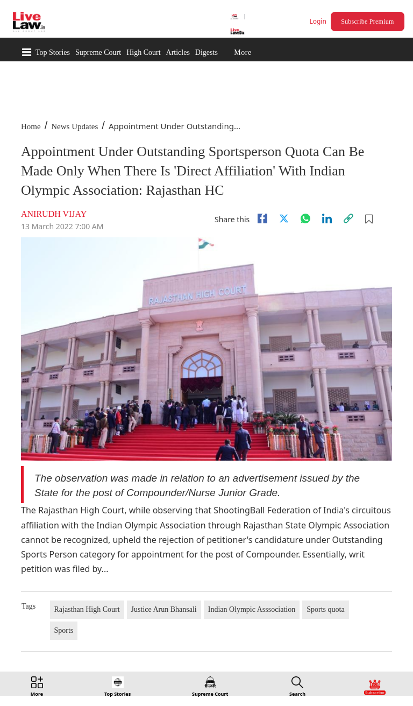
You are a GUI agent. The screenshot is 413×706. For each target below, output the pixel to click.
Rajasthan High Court (87, 609)
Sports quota (325, 609)
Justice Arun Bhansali (164, 609)
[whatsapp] (305, 218)
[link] (348, 218)
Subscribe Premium (367, 21)
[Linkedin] (327, 218)
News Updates (74, 126)
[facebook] (262, 218)
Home (31, 126)
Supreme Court (98, 52)
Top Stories (52, 52)
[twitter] (284, 218)
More (242, 52)
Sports (64, 630)
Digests (206, 52)
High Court (143, 52)
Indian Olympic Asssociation (252, 609)
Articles (178, 52)
